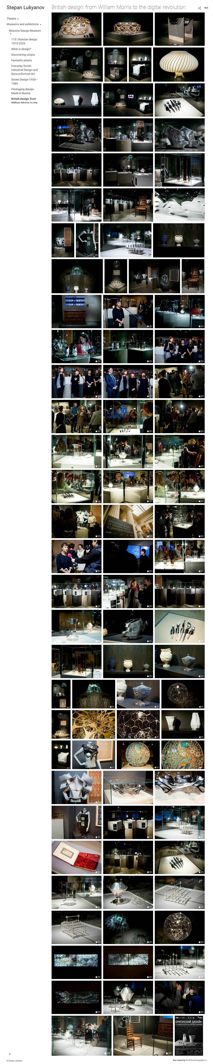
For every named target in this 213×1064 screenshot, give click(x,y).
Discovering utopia (23, 54)
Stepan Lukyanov (25, 7)
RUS (206, 8)
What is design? (21, 49)
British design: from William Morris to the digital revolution (24, 102)
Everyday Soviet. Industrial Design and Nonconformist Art (24, 69)
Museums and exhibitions (23, 24)
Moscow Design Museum (25, 30)
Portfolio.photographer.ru (196, 1060)
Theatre (11, 18)
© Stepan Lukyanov (14, 1061)
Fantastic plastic (21, 60)
